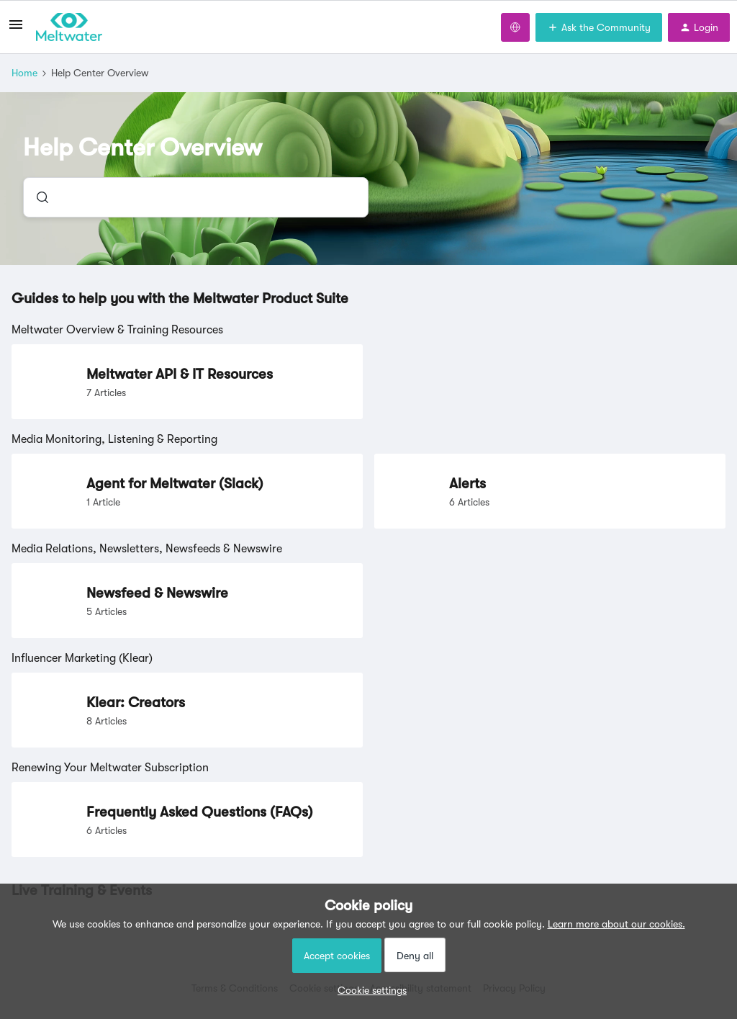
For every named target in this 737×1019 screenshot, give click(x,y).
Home (24, 72)
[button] (368, 990)
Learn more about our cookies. (616, 924)
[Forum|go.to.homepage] (69, 27)
